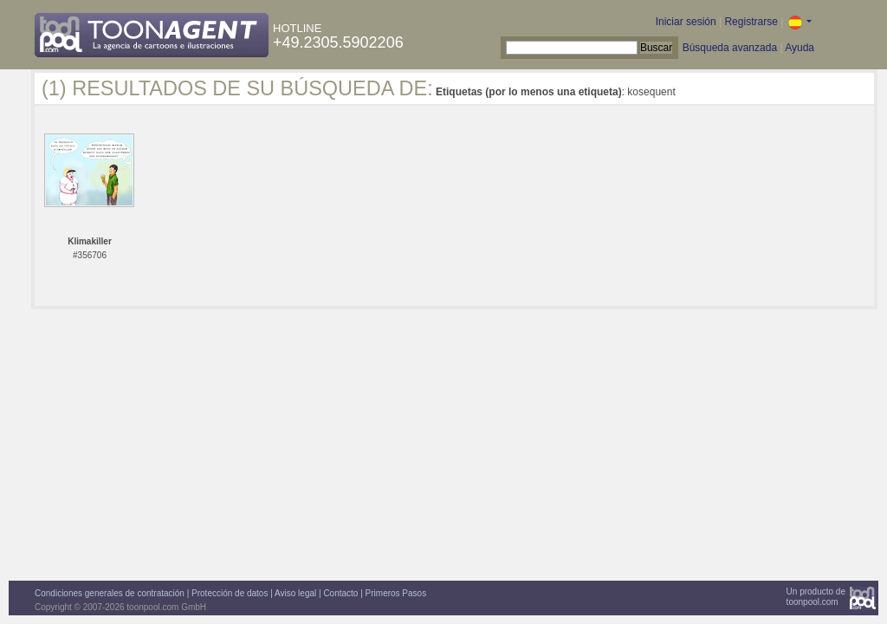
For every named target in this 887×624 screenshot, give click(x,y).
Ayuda (799, 48)
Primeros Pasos (396, 593)
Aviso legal (295, 593)
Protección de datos (229, 593)
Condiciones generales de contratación (110, 593)
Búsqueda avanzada (730, 48)
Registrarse (750, 22)
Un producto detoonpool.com (816, 597)
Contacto (340, 593)
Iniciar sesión (686, 22)
